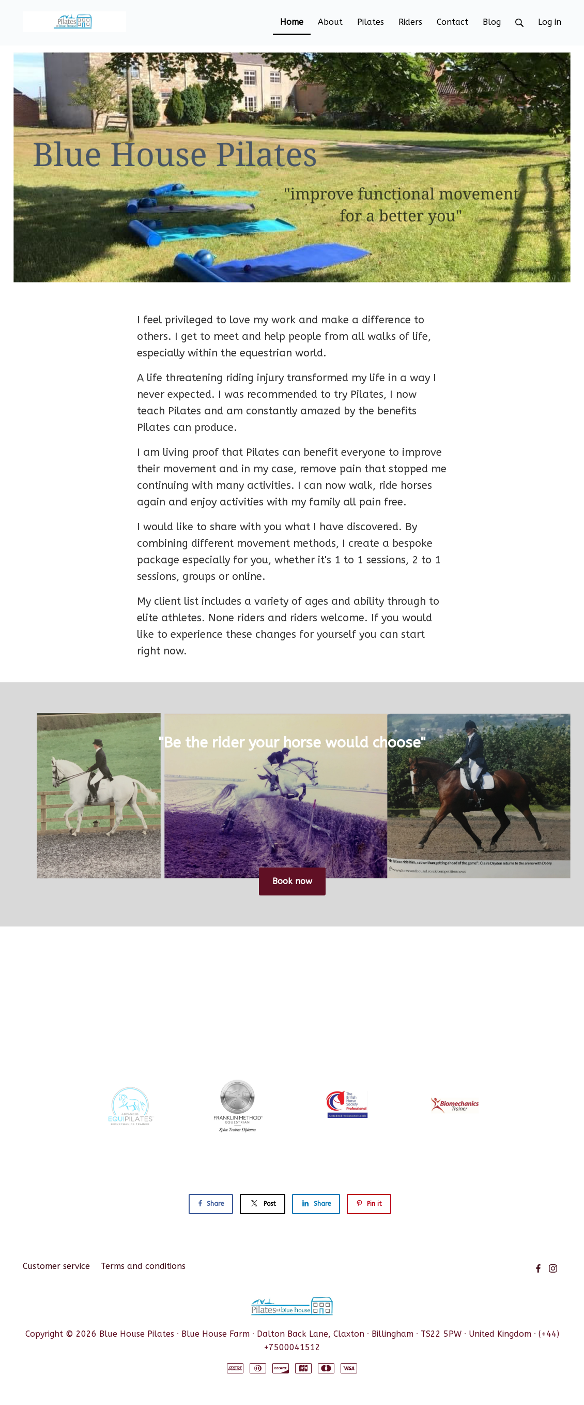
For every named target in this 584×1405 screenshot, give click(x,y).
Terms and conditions (143, 1266)
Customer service (56, 1266)
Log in (549, 22)
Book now (292, 881)
